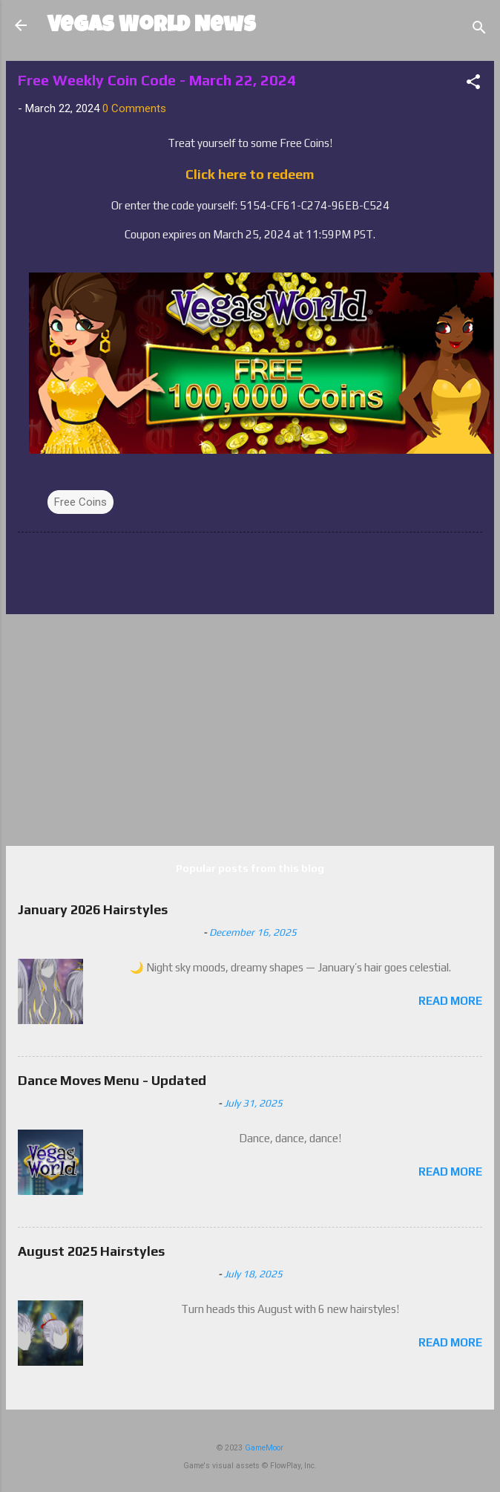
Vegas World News (151, 27)
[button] (473, 84)
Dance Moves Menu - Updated (112, 1080)
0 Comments (134, 108)
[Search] (479, 30)
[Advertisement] (250, 730)
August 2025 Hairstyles (91, 1251)
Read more (450, 1000)
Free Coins (80, 502)
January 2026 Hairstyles (93, 909)
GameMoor (264, 1448)
